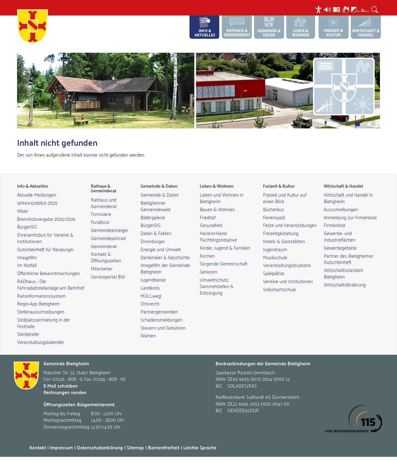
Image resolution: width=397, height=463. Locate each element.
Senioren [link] (208, 271)
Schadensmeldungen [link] (161, 319)
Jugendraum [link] (275, 249)
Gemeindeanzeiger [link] (109, 229)
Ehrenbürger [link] (153, 241)
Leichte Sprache (199, 447)
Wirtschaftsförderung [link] (345, 284)
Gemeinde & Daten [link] (160, 194)
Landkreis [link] (150, 287)
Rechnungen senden (65, 392)
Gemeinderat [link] (104, 246)
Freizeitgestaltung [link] (280, 233)
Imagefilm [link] (27, 257)
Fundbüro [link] (100, 221)
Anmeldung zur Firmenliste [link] (350, 217)
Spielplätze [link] (273, 273)
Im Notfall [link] (27, 264)
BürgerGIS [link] (27, 226)
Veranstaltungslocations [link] (287, 264)
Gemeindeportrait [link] (108, 238)
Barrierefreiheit (163, 447)
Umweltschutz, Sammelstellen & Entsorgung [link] (217, 286)
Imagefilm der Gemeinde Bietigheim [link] (165, 268)
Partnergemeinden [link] (159, 311)
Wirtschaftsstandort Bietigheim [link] (343, 273)
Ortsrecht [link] (150, 303)
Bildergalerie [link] (153, 217)
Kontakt (37, 447)
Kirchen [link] (207, 255)
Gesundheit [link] (211, 224)
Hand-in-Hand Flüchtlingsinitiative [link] (218, 236)
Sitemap (135, 447)
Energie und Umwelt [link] (161, 249)
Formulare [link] (101, 213)
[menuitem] (319, 9)
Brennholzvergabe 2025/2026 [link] (46, 218)
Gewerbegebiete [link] (340, 247)
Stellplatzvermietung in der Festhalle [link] (43, 322)
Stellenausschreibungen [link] (40, 311)
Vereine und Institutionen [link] (288, 281)
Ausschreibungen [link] (341, 209)
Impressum (61, 447)
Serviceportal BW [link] (108, 276)
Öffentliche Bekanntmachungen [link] (48, 273)
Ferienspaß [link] (274, 217)
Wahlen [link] (148, 335)
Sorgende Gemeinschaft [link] (224, 263)
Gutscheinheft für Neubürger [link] (45, 249)
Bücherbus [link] (273, 209)
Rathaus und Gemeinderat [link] (104, 202)
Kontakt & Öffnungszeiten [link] (106, 257)
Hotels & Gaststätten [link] (284, 241)
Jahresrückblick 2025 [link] (37, 202)
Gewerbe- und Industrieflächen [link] (339, 236)
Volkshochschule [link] (279, 289)
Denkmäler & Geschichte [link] (165, 257)
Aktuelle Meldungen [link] (36, 194)
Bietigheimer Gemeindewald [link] (155, 205)
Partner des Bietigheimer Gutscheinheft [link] (348, 258)
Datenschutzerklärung (100, 447)
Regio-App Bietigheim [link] (38, 303)
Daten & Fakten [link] (156, 233)
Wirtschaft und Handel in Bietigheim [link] (348, 197)
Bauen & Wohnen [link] (217, 209)
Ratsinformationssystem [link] (41, 295)
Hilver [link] (22, 210)
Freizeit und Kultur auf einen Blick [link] (284, 197)
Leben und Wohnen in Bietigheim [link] (221, 197)
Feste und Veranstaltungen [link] (290, 224)
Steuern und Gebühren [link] (163, 327)
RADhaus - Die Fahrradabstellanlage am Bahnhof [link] (50, 284)
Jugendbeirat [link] (153, 279)
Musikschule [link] (275, 257)
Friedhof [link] (208, 217)
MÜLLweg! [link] (151, 295)
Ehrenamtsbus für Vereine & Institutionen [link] (45, 237)
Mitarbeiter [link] (102, 268)
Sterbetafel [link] (28, 333)
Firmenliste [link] (335, 224)
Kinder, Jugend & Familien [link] (225, 247)
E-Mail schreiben (60, 385)
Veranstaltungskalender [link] (40, 341)
